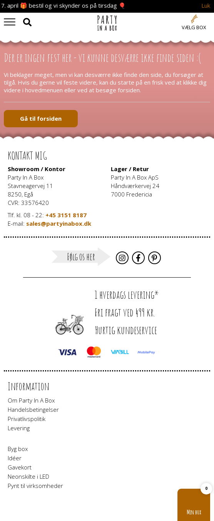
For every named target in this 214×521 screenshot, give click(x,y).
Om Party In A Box (31, 400)
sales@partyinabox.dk (58, 223)
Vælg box (194, 27)
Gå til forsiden (41, 118)
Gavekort (20, 467)
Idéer (15, 458)
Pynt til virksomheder (35, 485)
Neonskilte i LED (28, 476)
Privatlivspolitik (26, 419)
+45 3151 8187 (66, 215)
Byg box (18, 449)
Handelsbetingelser (33, 409)
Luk (205, 5)
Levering (19, 428)
